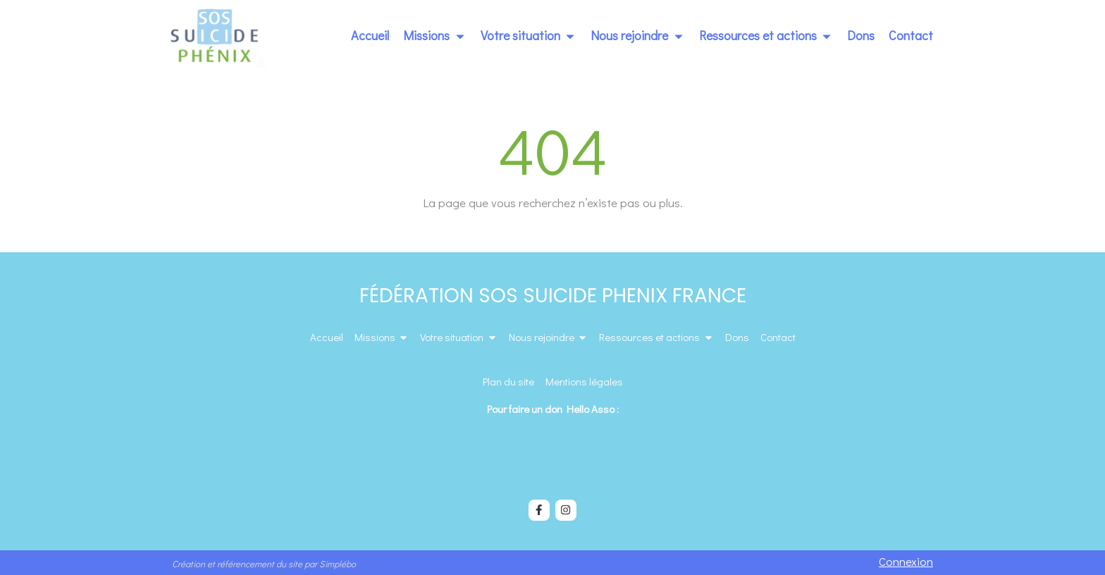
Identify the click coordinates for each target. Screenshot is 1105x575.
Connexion (906, 561)
